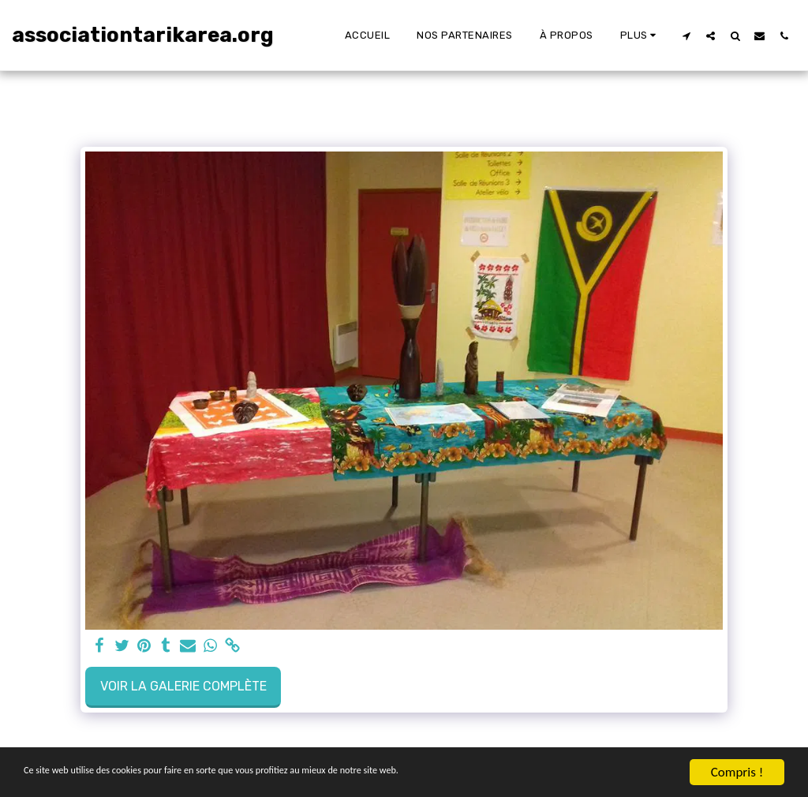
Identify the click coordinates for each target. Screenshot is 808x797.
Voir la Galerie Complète (183, 686)
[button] (686, 35)
